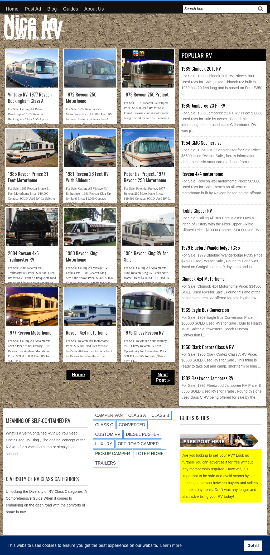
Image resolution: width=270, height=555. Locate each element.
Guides (70, 9)
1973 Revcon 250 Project (146, 94)
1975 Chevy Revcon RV (144, 333)
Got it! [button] (253, 545)
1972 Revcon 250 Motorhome (81, 97)
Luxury (103, 444)
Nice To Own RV (32, 25)
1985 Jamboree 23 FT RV (203, 105)
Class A (137, 415)
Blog (52, 9)
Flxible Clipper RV (196, 210)
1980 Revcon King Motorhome (82, 256)
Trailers (105, 463)
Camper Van (109, 415)
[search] (219, 9)
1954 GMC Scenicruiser (202, 142)
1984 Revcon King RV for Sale (146, 256)
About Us (94, 9)
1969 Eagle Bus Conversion (205, 309)
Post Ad (33, 9)
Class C (104, 425)
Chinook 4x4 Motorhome (203, 278)
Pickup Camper (112, 453)
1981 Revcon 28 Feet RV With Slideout (87, 177)
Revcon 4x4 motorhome (87, 333)
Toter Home (149, 453)
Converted (132, 425)
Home (12, 9)
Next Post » (163, 377)
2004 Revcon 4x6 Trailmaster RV (23, 256)
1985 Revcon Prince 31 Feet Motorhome (28, 177)
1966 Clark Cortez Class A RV (207, 347)
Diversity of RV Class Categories (42, 479)
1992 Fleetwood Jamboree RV (207, 378)
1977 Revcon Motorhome (29, 333)
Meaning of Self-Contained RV (38, 420)
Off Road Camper (138, 444)
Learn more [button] (171, 545)
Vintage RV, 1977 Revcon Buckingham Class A (30, 97)
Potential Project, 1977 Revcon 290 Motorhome (145, 177)
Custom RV (107, 434)
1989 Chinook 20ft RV (201, 68)
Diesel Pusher (142, 434)
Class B (160, 415)
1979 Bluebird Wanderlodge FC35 (210, 247)
